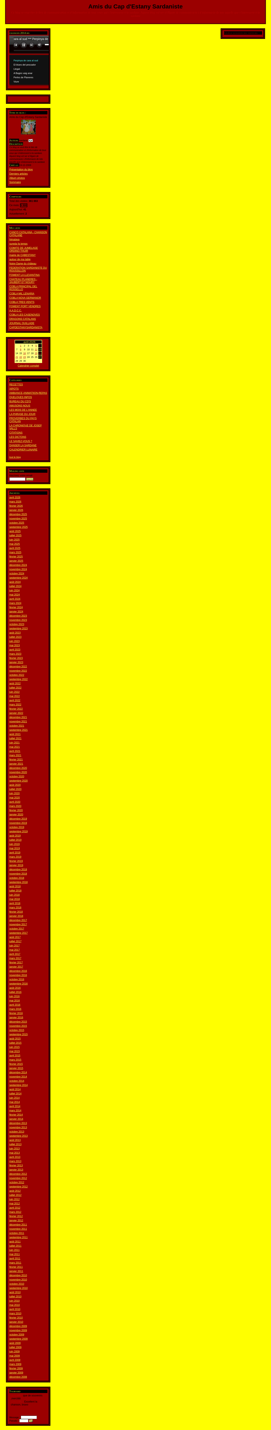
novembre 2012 (18, 1178)
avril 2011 (14, 1258)
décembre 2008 (18, 1376)
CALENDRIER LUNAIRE (23, 449)
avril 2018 (14, 903)
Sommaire (15, 182)
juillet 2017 (15, 941)
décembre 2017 (18, 920)
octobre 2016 (16, 979)
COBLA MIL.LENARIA (21, 293)
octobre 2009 (16, 1334)
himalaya (14, 239)
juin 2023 (14, 641)
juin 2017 (14, 945)
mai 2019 (14, 848)
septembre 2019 (18, 831)
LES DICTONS (17, 437)
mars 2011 (15, 1262)
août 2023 (15, 632)
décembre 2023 (18, 615)
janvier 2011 (16, 1271)
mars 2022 (15, 704)
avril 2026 (14, 497)
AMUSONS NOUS (19, 405)
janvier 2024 (16, 611)
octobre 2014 (16, 1080)
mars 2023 (15, 653)
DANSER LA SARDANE (23, 445)
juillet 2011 (15, 1245)
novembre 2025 (18, 518)
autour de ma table (19, 259)
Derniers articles (18, 173)
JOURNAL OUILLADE (21, 323)
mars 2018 (15, 907)
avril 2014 (14, 1106)
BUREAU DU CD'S (20, 401)
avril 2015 (14, 1055)
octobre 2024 (16, 573)
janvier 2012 (16, 1220)
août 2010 (15, 1292)
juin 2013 (14, 1148)
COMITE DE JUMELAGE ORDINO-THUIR (23, 249)
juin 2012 (14, 1199)
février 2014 (16, 1114)
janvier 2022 (16, 713)
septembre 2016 (18, 983)
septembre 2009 (18, 1338)
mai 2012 (14, 1203)
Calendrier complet (28, 365)
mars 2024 (15, 603)
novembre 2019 (18, 823)
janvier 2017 (16, 966)
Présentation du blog (21, 169)
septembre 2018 (18, 882)
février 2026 (16, 505)
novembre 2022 (18, 670)
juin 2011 (14, 1250)
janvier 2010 (16, 1321)
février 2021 (16, 759)
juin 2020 (14, 793)
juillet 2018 (15, 890)
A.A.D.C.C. (15, 310)
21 (16, 357)
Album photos (17, 178)
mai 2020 (14, 797)
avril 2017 (14, 954)
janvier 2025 (16, 560)
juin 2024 (14, 590)
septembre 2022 (18, 679)
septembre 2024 (18, 577)
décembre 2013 (18, 1123)
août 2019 (15, 835)
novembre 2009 (18, 1330)
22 (20, 357)
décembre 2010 (18, 1275)
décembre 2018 (18, 869)
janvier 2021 (16, 763)
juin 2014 (14, 1097)
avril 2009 (14, 1360)
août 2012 (15, 1190)
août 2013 (15, 1140)
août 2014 (15, 1089)
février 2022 (16, 708)
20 (40, 353)
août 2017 (15, 937)
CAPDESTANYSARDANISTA (25, 327)
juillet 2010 (15, 1296)
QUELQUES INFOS (20, 397)
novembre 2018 (18, 873)
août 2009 (15, 1343)
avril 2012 (14, 1207)
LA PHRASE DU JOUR (22, 414)
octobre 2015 (16, 1030)
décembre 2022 (18, 666)
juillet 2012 (15, 1195)
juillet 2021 (15, 738)
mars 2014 (15, 1110)
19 (36, 353)
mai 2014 (14, 1102)
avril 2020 (14, 801)
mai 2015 (14, 1051)
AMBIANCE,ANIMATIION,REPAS (28, 393)
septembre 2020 (18, 780)
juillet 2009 (15, 1347)
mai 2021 (14, 746)
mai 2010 (14, 1305)
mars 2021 (15, 755)
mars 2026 (15, 501)
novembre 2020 (18, 772)
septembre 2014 (18, 1085)
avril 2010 (14, 1309)
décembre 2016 (18, 971)
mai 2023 (14, 645)
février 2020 (16, 810)
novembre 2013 (18, 1127)
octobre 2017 (16, 928)
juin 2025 (14, 539)
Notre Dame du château (22, 263)
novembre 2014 (18, 1076)
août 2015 (15, 1038)
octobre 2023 (16, 624)
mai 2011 (14, 1254)
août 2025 (15, 531)
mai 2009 (14, 1355)
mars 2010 (15, 1313)
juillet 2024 (15, 586)
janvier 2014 (16, 1119)
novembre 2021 (18, 721)
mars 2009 (15, 1364)
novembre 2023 (18, 620)
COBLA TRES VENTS (21, 302)
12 (36, 349)
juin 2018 (14, 894)
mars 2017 (15, 958)
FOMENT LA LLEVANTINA (24, 275)
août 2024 (15, 582)
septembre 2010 (18, 1288)
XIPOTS (14, 388)
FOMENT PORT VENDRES (25, 306)
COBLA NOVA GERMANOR (25, 297)
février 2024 (16, 607)
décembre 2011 (18, 1224)
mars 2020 (15, 806)
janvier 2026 (16, 510)
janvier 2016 (16, 1017)
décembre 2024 (18, 565)
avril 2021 (14, 751)
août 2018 (15, 886)
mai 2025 (14, 543)
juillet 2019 (15, 839)
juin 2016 (14, 996)
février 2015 (16, 1064)
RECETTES (16, 384)
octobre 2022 (16, 675)
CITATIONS (15, 432)
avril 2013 (14, 1157)
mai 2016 (14, 1000)
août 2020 (15, 784)
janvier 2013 (16, 1169)
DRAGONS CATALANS (22, 319)
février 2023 (16, 658)
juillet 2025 (15, 535)
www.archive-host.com (43, 61)
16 (24, 353)
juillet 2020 (15, 789)
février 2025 (16, 556)
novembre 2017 (18, 924)
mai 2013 (14, 1152)
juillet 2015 (15, 1042)
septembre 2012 (18, 1186)
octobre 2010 (16, 1283)
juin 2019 (14, 844)
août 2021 (15, 734)
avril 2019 (14, 852)
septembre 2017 (18, 932)
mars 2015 (15, 1059)
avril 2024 (14, 598)
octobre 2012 (16, 1182)
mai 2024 (14, 594)
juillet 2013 (15, 1144)
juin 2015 (14, 1047)
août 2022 (15, 683)
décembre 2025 (18, 514)
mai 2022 (14, 696)
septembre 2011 (18, 1237)
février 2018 (16, 911)
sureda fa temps (18, 243)
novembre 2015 (18, 1026)
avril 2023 (14, 649)
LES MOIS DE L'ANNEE (23, 409)
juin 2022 (14, 691)
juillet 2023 (15, 637)
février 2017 (16, 962)
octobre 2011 (16, 1233)
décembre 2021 (18, 717)
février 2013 (16, 1165)
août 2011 (15, 1241)
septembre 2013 (18, 1135)
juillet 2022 (15, 687)
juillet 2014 (15, 1093)
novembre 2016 (18, 975)
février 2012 (16, 1216)
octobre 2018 (16, 878)
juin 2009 (14, 1351)
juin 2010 (14, 1300)
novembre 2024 (18, 569)
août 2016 (15, 987)
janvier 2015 (16, 1068)
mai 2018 (14, 899)
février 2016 (16, 1013)
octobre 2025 (16, 522)
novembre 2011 (18, 1228)
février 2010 (16, 1317)
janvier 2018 (16, 916)
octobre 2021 (16, 725)
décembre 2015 (18, 1021)
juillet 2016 (15, 992)
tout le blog (15, 457)
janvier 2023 (16, 662)
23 (24, 357)
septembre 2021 (18, 730)
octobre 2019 (16, 827)
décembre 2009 (18, 1326)
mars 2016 (15, 1009)
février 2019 (16, 861)
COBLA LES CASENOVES (24, 314)
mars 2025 (15, 552)
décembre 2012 (18, 1173)
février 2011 (16, 1267)
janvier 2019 (16, 865)
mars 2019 (15, 856)
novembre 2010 (18, 1279)
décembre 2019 (18, 818)
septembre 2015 (18, 1034)
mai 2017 (14, 949)
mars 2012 (15, 1212)
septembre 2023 (18, 628)
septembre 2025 (18, 527)
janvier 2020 (16, 814)
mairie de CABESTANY (22, 255)
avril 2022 (14, 700)
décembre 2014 (18, 1072)
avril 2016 (14, 1004)
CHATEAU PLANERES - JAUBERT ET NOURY (23, 281)
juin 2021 (14, 742)
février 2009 (16, 1368)
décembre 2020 (18, 768)
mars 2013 (15, 1161)
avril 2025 (14, 548)
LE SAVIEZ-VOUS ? (20, 441)
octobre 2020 (16, 776)
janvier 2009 (16, 1372)
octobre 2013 (16, 1131)
